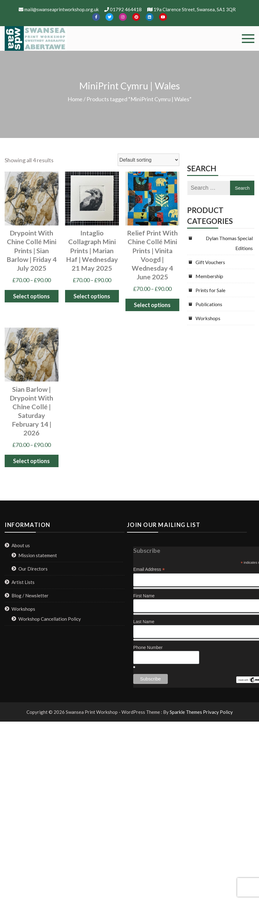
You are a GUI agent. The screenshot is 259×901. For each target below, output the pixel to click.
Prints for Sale (210, 290)
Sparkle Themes (186, 712)
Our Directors (33, 568)
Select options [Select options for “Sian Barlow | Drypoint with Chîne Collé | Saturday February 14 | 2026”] (31, 461)
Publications (208, 304)
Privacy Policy (218, 712)
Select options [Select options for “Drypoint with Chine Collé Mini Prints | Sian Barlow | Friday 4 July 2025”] (31, 296)
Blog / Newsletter (30, 595)
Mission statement (37, 555)
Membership (209, 276)
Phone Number (147, 647)
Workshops (207, 318)
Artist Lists (23, 582)
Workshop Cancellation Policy (49, 619)
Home (75, 99)
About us (21, 545)
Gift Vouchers (210, 262)
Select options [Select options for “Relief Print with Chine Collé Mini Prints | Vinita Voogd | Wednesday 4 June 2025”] (152, 304)
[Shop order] (148, 160)
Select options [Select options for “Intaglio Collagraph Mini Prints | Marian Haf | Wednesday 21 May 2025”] (91, 296)
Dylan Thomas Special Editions (229, 243)
